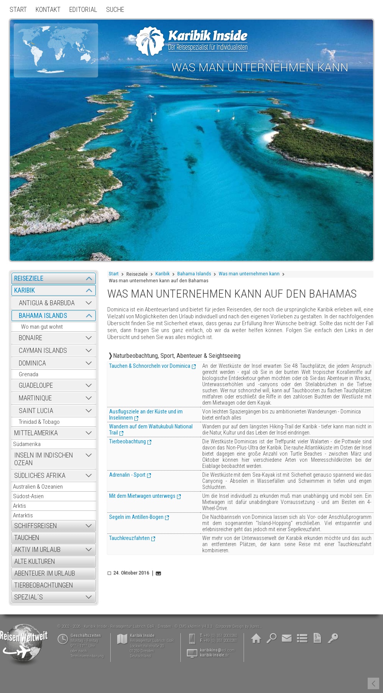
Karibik (162, 274)
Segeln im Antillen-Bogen (136, 517)
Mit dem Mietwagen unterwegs (142, 496)
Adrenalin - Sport (127, 475)
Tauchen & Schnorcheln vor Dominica (149, 366)
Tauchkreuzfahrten (129, 538)
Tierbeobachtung (127, 441)
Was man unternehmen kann (249, 274)
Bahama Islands (194, 274)
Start (114, 274)
